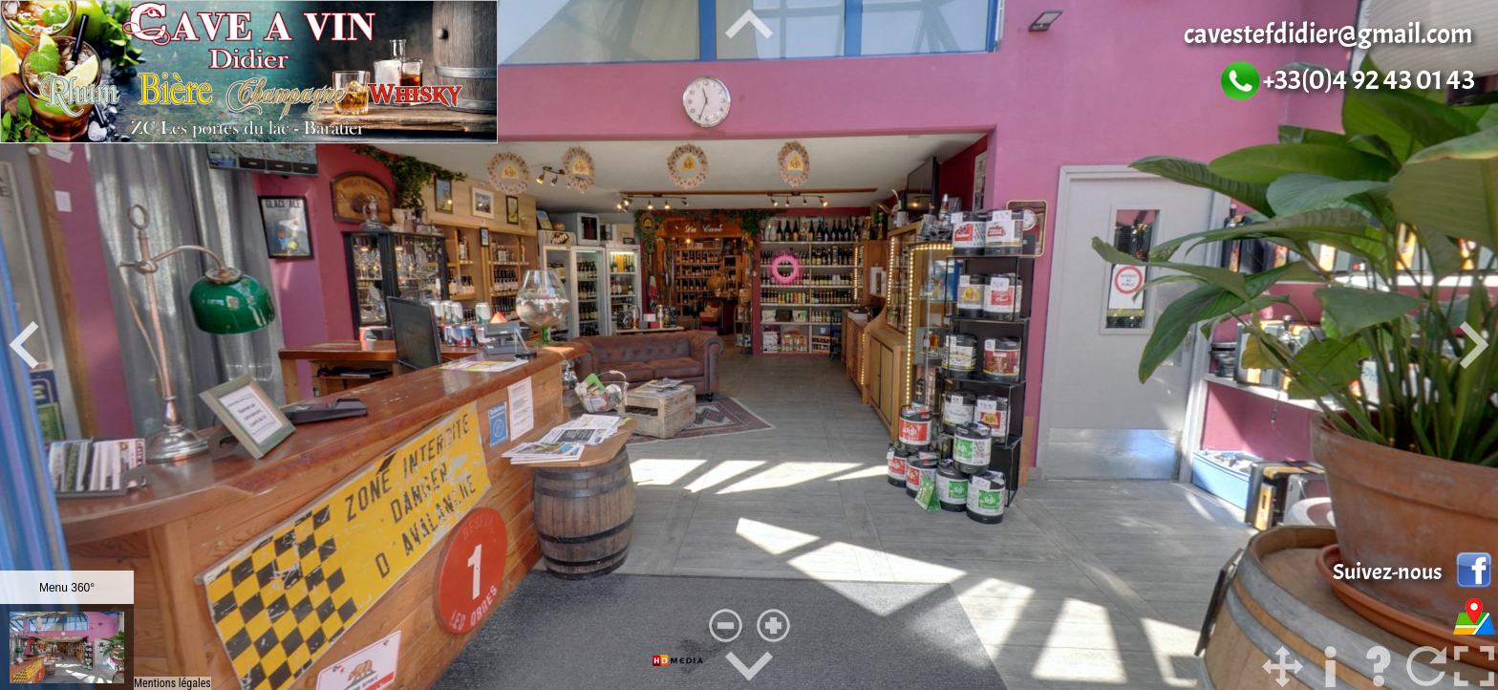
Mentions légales (172, 683)
